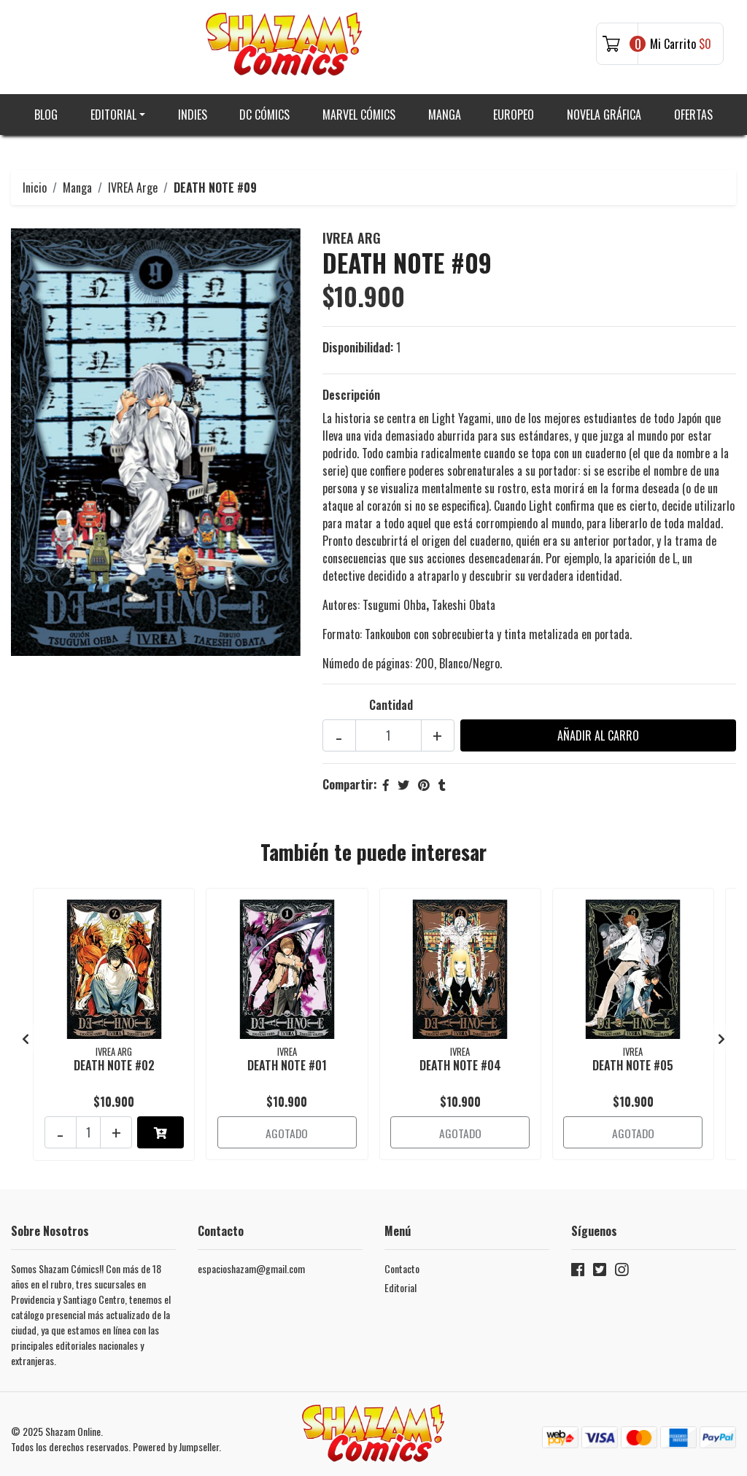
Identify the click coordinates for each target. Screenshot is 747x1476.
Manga (444, 109)
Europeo (513, 109)
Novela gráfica (604, 109)
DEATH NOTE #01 (287, 1059)
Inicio (35, 182)
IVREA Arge (133, 182)
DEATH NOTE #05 (632, 1059)
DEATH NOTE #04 (460, 1059)
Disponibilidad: (357, 343)
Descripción (351, 390)
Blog (46, 109)
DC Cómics (264, 109)
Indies (192, 109)
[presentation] (25, 1031)
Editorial (113, 109)
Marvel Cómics (358, 109)
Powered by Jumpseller (176, 1437)
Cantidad (391, 700)
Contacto (401, 1259)
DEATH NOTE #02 (114, 1059)
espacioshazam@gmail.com (251, 1259)
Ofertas (693, 109)
